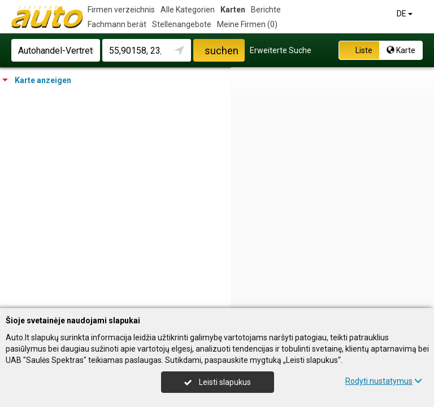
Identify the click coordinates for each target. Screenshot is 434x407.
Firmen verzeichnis (121, 9)
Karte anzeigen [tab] (36, 80)
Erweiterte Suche (280, 50)
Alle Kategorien (187, 9)
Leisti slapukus (217, 382)
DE (405, 13)
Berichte (266, 9)
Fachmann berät (117, 24)
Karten (232, 9)
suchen (221, 51)
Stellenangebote (181, 24)
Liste (358, 50)
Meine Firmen (247, 24)
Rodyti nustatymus (383, 381)
